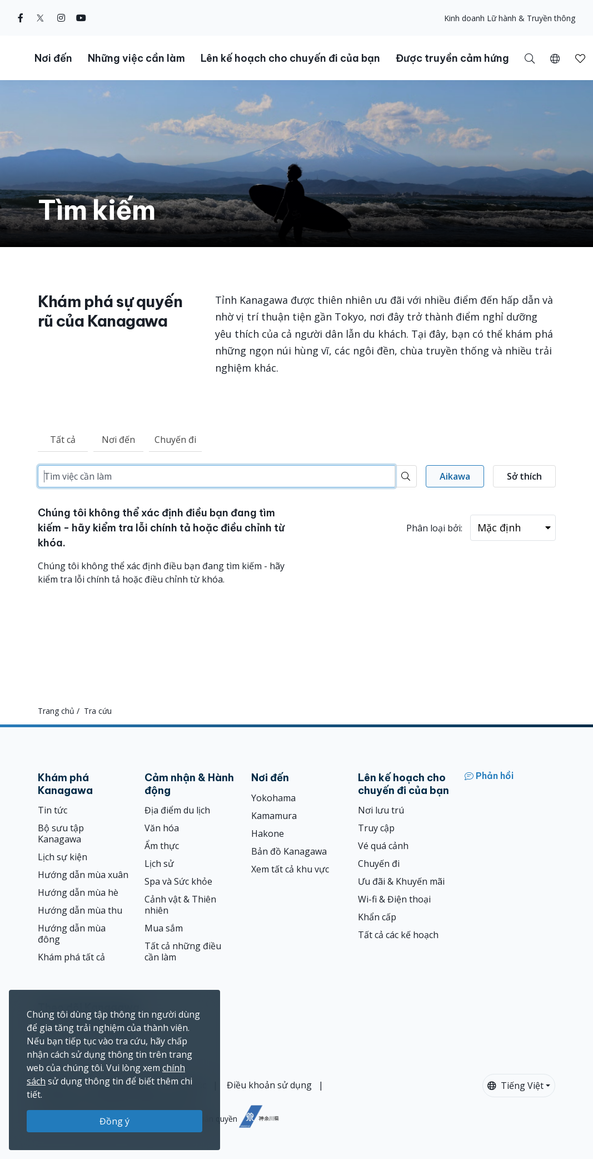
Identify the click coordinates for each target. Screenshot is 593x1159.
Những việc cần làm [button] (136, 58)
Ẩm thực (161, 846)
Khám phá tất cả (71, 957)
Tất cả (63, 439)
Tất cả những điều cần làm (182, 951)
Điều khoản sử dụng (269, 1085)
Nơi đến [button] (53, 58)
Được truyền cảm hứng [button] (452, 58)
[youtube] (81, 17)
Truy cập (376, 828)
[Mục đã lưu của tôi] (580, 58)
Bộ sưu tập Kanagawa (61, 833)
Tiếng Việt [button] (515, 1085)
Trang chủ (56, 711)
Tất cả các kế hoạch (398, 935)
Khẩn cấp (377, 917)
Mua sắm (163, 928)
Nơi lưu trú (381, 810)
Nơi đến (118, 439)
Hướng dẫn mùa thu (80, 910)
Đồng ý (114, 1121)
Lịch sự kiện (62, 857)
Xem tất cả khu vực (290, 869)
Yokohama (273, 798)
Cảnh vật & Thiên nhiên (180, 904)
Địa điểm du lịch (177, 810)
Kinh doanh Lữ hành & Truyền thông (509, 18)
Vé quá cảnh (383, 846)
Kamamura (274, 816)
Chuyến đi (175, 439)
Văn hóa (161, 828)
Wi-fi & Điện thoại (394, 899)
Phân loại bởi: (434, 528)
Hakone (267, 833)
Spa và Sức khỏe (178, 881)
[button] (554, 58)
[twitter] (40, 17)
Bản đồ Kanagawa (289, 851)
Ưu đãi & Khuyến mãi (401, 881)
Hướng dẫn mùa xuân (83, 875)
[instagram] (61, 17)
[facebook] (20, 17)
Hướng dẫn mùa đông (72, 933)
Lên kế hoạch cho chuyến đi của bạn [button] (290, 58)
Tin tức (52, 810)
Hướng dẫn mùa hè (78, 892)
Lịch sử (159, 863)
